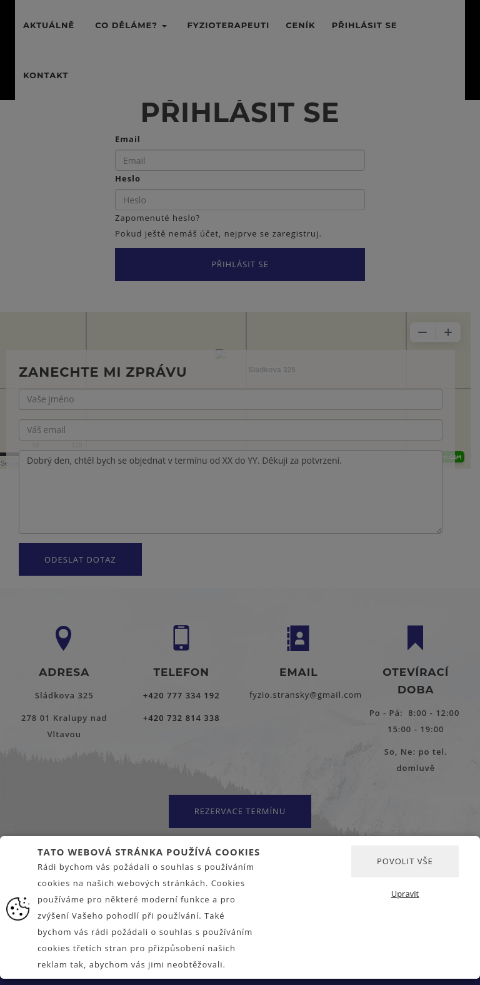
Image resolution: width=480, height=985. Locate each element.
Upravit (405, 893)
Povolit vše (405, 861)
